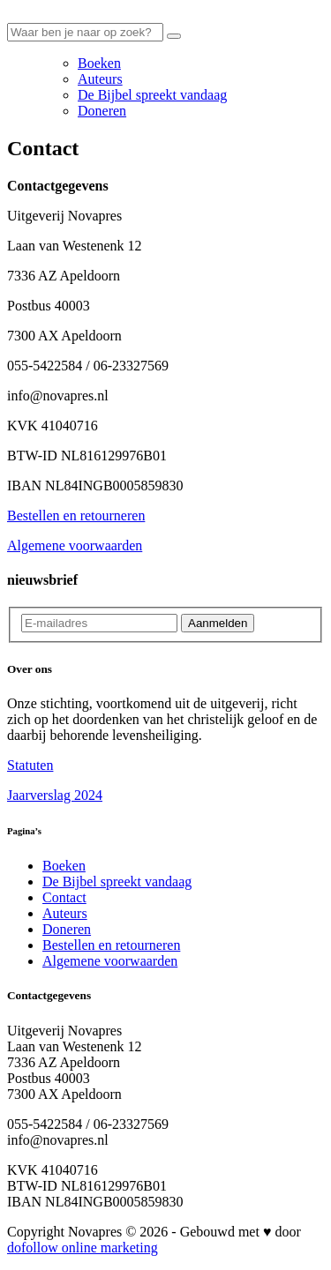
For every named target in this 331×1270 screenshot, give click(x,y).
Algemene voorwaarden (74, 545)
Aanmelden (217, 623)
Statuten (30, 765)
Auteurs (100, 78)
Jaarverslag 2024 (54, 795)
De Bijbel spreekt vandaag (152, 94)
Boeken (99, 63)
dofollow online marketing (82, 1247)
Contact (64, 897)
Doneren (102, 110)
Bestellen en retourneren (76, 515)
